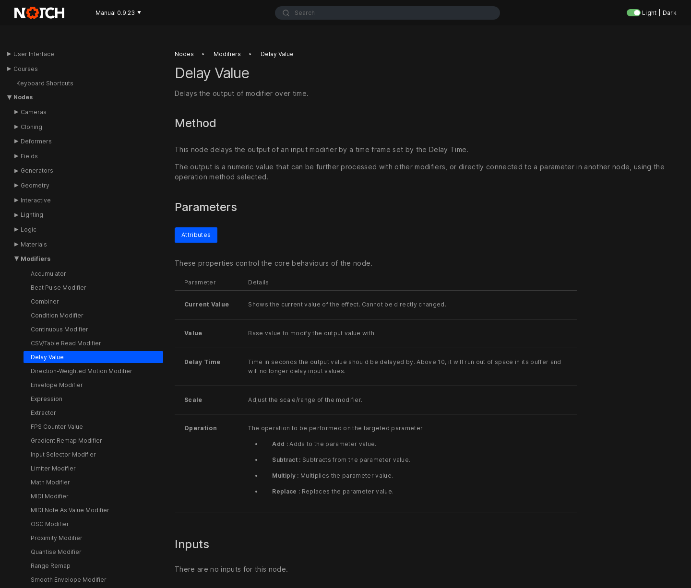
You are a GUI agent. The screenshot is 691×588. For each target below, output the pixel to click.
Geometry (35, 185)
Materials (34, 244)
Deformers (36, 141)
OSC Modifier (50, 524)
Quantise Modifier (56, 551)
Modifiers (35, 258)
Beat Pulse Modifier (58, 287)
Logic (28, 229)
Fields (29, 156)
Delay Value (47, 357)
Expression (46, 398)
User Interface (33, 54)
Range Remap (51, 565)
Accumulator (48, 273)
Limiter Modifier (53, 468)
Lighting (32, 214)
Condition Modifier (57, 315)
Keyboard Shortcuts (44, 83)
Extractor (43, 412)
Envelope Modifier (57, 384)
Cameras (34, 112)
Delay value (277, 54)
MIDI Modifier (50, 496)
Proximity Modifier (57, 537)
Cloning (31, 126)
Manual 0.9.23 (118, 12)
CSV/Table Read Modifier (66, 343)
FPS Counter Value (57, 426)
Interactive (36, 200)
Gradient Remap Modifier (66, 440)
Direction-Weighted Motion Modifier (81, 371)
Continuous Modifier (59, 329)
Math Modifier (50, 482)
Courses (25, 68)
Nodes (23, 97)
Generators (37, 170)
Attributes (196, 234)
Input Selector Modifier (63, 454)
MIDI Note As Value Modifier (70, 510)
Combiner (45, 301)
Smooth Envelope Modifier (69, 579)
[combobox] (387, 13)
